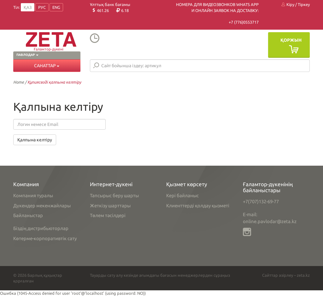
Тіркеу (304, 4)
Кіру (287, 4)
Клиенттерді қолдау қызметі (197, 205)
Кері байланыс (182, 195)
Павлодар (27, 54)
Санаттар (46, 65)
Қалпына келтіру (34, 139)
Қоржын (291, 40)
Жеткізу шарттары (110, 205)
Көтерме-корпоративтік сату (45, 238)
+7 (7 (233, 22)
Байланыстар (28, 215)
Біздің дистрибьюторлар (40, 228)
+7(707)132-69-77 (261, 201)
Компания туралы (33, 195)
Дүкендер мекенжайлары (42, 205)
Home (18, 82)
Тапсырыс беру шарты (114, 195)
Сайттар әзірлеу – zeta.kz (286, 275)
